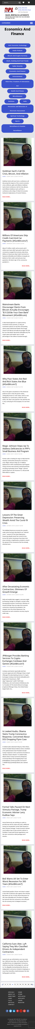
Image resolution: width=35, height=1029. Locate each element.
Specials (11, 992)
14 (20, 984)
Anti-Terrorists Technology (17, 45)
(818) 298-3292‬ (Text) (24, 10)
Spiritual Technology (17, 116)
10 (10, 984)
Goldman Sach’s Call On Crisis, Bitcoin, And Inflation (15, 172)
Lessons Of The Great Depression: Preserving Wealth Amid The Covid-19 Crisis (15, 519)
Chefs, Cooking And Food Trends (17, 61)
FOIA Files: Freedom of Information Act (17, 84)
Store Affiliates (21, 995)
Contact (11, 1005)
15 (23, 984)
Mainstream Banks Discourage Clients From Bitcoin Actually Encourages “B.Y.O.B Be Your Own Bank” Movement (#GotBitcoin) (15, 310)
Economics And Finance (17, 71)
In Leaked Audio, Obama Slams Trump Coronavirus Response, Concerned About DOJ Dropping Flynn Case (16, 735)
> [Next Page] (33, 984)
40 (31, 984)
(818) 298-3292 (22, 8)
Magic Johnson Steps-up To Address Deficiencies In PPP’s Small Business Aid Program (16, 448)
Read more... (6, 197)
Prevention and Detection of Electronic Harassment (17, 109)
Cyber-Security (17, 66)
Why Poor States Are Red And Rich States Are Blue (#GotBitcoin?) (14, 381)
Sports (17, 121)
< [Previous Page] (1, 984)
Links (10, 998)
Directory (12, 996)
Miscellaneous (17, 96)
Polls (25, 101)
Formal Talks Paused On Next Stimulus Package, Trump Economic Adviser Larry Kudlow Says (16, 811)
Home (20, 992)
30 (28, 984)
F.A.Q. (10, 1000)
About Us (11, 994)
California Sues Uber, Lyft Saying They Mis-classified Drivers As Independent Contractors (15, 948)
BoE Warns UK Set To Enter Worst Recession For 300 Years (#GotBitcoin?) (15, 881)
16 (25, 984)
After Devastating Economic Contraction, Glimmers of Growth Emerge (15, 589)
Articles (11, 1003)
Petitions (11, 101)
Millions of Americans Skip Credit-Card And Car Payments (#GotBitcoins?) (15, 238)
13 (17, 984)
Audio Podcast (17, 51)
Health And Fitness (17, 91)
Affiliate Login (21, 999)
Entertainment (17, 76)
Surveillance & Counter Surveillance (17, 128)
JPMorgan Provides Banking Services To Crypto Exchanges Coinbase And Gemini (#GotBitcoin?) (15, 660)
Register (21, 1003)
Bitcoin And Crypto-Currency (17, 56)
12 (15, 984)
